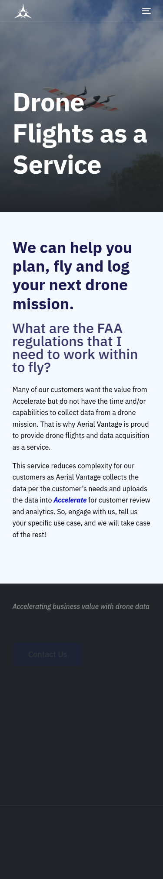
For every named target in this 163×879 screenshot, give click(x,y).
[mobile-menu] (140, 11)
